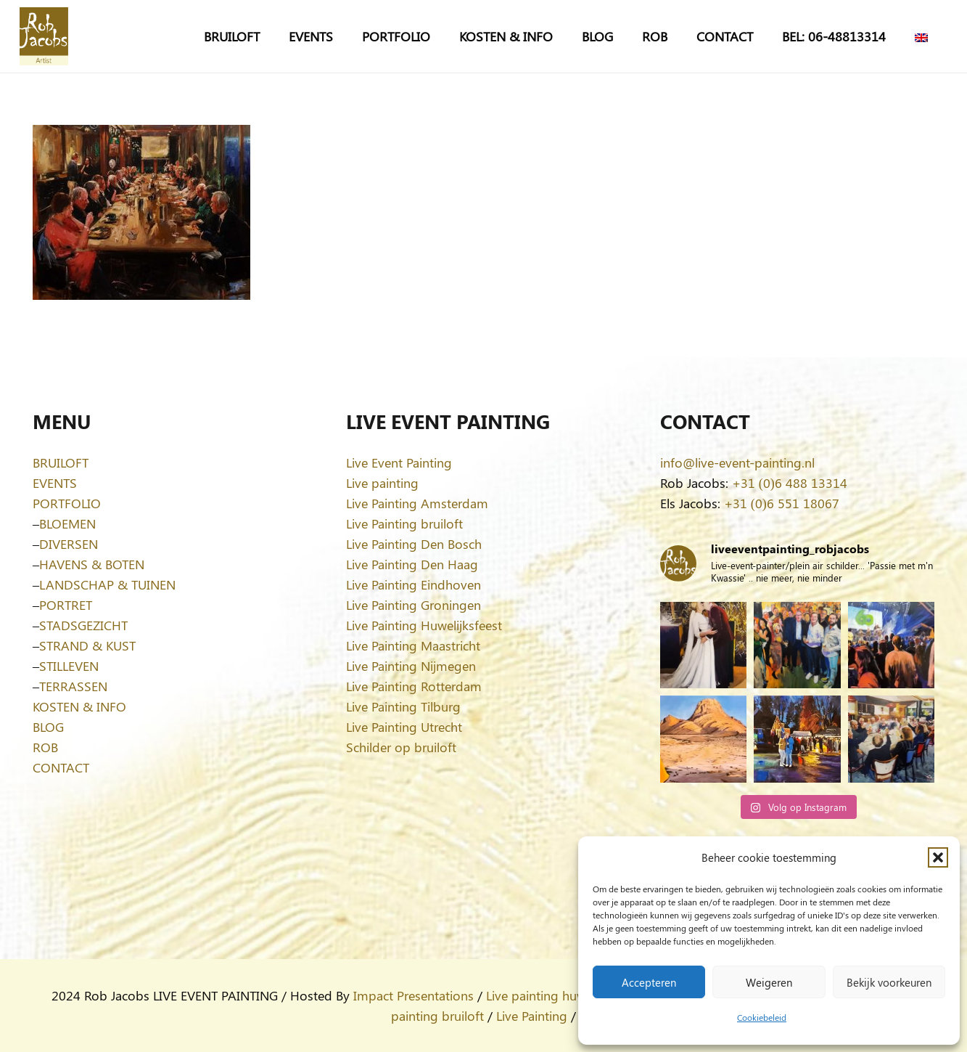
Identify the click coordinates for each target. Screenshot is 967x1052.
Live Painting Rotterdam (414, 686)
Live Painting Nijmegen (411, 665)
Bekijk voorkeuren (889, 982)
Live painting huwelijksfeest (563, 995)
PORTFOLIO (67, 503)
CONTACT (61, 767)
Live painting (382, 483)
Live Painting (531, 1015)
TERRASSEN (73, 686)
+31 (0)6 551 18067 (781, 503)
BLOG (48, 726)
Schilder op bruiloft (401, 747)
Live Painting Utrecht (404, 726)
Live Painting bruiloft (404, 523)
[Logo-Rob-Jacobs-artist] (44, 36)
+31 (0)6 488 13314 (789, 483)
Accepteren (649, 982)
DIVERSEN (68, 543)
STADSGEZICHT (83, 625)
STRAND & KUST (87, 645)
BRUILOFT (61, 462)
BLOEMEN (67, 523)
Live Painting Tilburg (403, 706)
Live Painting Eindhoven (413, 584)
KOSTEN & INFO (79, 706)
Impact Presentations (413, 995)
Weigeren (769, 982)
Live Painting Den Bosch (414, 543)
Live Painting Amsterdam (417, 503)
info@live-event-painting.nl (737, 462)
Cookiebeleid (761, 1017)
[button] (938, 857)
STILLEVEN (69, 665)
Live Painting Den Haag (412, 564)
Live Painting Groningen (413, 604)
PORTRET (65, 604)
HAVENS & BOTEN (91, 564)
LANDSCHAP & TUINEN (107, 584)
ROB (45, 747)
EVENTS (55, 483)
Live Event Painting (399, 462)
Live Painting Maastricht (413, 645)
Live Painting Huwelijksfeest (424, 625)
